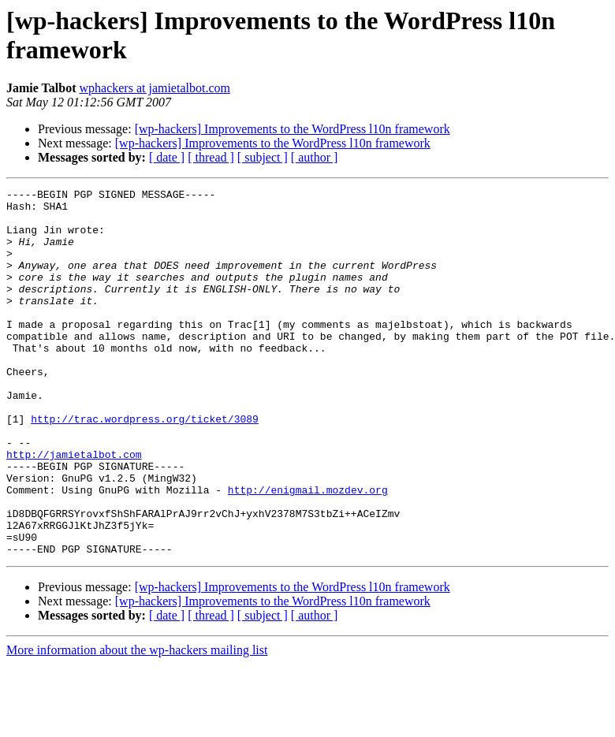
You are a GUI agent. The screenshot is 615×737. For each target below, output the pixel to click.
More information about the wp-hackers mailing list (136, 723)
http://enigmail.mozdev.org (308, 551)
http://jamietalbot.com (74, 508)
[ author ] (314, 157)
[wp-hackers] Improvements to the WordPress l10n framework (292, 129)
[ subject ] (262, 157)
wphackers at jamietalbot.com (154, 88)
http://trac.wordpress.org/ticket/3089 (145, 466)
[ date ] (166, 157)
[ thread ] (211, 157)
